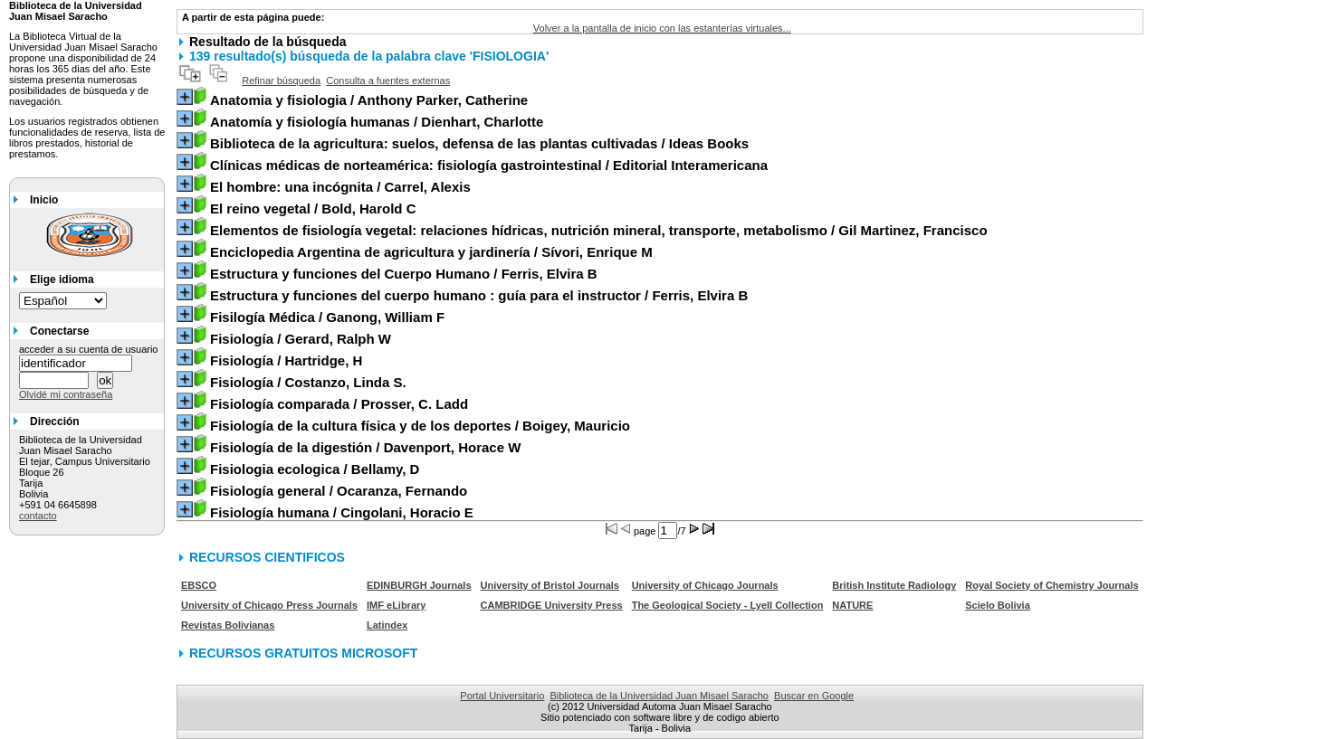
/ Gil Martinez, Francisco (599, 230)
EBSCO (198, 585)
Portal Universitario (502, 695)
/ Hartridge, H (286, 360)
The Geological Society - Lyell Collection (728, 605)
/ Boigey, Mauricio (420, 425)
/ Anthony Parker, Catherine (369, 100)
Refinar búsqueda (281, 80)
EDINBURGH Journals (419, 585)
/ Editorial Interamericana (489, 165)
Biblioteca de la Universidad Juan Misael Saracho (659, 695)
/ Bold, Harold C (313, 208)
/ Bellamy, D (314, 469)
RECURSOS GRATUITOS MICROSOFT (303, 653)
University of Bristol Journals (550, 585)
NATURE (852, 605)
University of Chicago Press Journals (269, 605)
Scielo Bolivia (997, 605)
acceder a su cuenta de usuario (88, 349)
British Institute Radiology (894, 585)
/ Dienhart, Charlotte (376, 121)
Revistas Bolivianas (227, 625)
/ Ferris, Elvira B (403, 273)
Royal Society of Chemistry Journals (1051, 585)
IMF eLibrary (396, 605)
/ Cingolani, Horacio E (341, 512)
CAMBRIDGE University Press (552, 605)
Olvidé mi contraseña (65, 394)
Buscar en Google (814, 695)
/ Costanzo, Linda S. (308, 382)
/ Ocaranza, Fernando (338, 490)
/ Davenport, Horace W (365, 447)
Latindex (387, 625)
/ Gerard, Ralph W (300, 338)
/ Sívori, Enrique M (431, 252)
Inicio (44, 200)
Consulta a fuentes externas (388, 80)
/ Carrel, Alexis (340, 186)
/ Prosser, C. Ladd (339, 404)
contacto (38, 515)
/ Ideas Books (479, 143)
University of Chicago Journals (705, 585)
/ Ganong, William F (327, 317)
